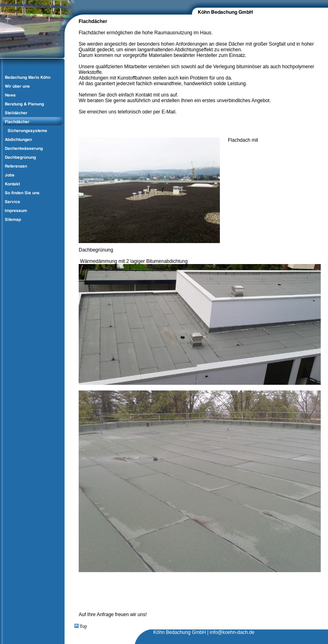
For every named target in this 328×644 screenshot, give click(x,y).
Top (80, 626)
